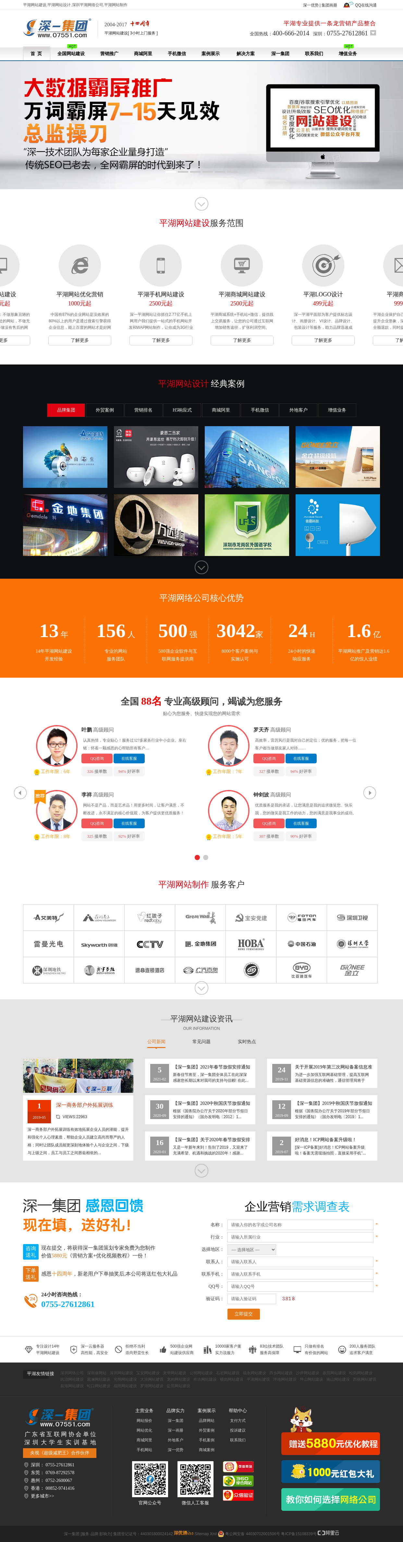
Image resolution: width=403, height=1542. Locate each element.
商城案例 (206, 1450)
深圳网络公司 (72, 1373)
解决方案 (245, 53)
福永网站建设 (254, 1373)
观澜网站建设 (98, 1379)
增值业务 (348, 50)
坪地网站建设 (285, 1379)
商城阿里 (143, 53)
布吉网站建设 (205, 1379)
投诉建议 (238, 1430)
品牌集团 (66, 410)
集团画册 (329, 5)
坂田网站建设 (334, 1373)
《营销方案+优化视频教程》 (99, 1255)
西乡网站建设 (281, 1373)
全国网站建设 (71, 50)
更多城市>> (42, 1496)
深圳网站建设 (121, 1373)
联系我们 (314, 53)
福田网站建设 (125, 1386)
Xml (213, 1534)
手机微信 (177, 53)
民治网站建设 (72, 1379)
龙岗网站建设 (178, 1379)
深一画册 (175, 1430)
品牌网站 (206, 1420)
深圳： (340, 33)
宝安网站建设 (148, 1373)
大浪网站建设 (152, 1379)
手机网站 (144, 1450)
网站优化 (144, 1430)
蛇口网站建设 (98, 1386)
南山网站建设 (338, 1379)
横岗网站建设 (231, 1379)
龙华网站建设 (174, 1373)
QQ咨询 (97, 758)
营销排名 (143, 410)
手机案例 (206, 1440)
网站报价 (144, 1420)
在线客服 (129, 758)
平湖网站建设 (258, 1379)
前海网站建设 (72, 1386)
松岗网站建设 (360, 1373)
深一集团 (280, 53)
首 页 (36, 53)
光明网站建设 (125, 1379)
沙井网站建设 (307, 1373)
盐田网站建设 (178, 1386)
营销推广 (109, 53)
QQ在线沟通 (366, 5)
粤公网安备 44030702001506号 (252, 1534)
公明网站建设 (201, 1373)
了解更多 (80, 340)
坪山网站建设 (311, 1379)
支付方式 (238, 1420)
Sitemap (202, 1534)
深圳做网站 (96, 1373)
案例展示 (211, 53)
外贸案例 (105, 410)
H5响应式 (182, 410)
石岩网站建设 (227, 1373)
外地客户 (298, 410)
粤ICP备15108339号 (298, 1534)
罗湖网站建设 (152, 1386)
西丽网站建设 (364, 1379)
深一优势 (311, 5)
